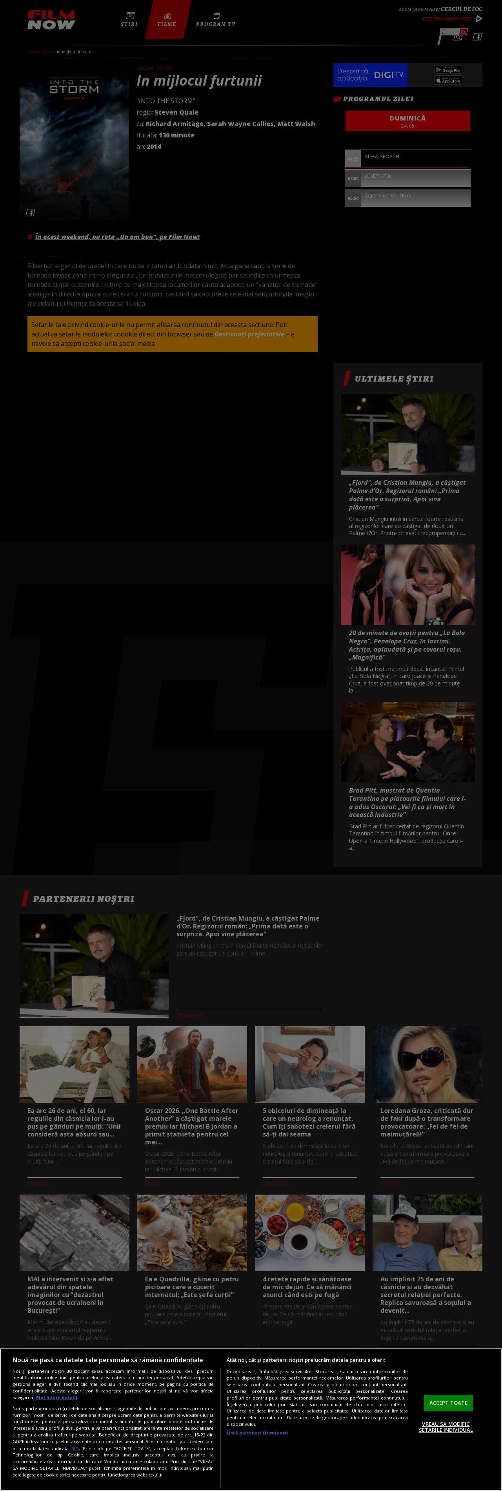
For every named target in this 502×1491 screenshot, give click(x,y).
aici (75, 1448)
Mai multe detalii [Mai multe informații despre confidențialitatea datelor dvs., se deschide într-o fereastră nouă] (56, 1397)
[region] (251, 1419)
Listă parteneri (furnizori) (257, 1433)
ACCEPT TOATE (448, 1402)
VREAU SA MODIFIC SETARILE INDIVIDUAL (446, 1427)
